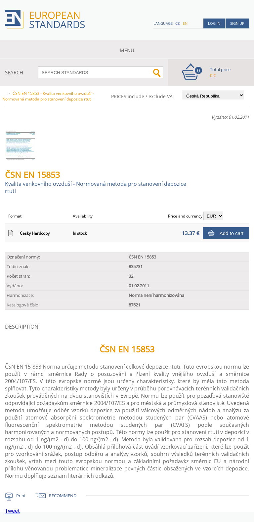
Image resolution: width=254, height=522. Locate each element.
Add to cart (232, 233)
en (185, 23)
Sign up (237, 23)
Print (21, 496)
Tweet (12, 510)
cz (177, 23)
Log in (214, 23)
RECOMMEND (62, 496)
